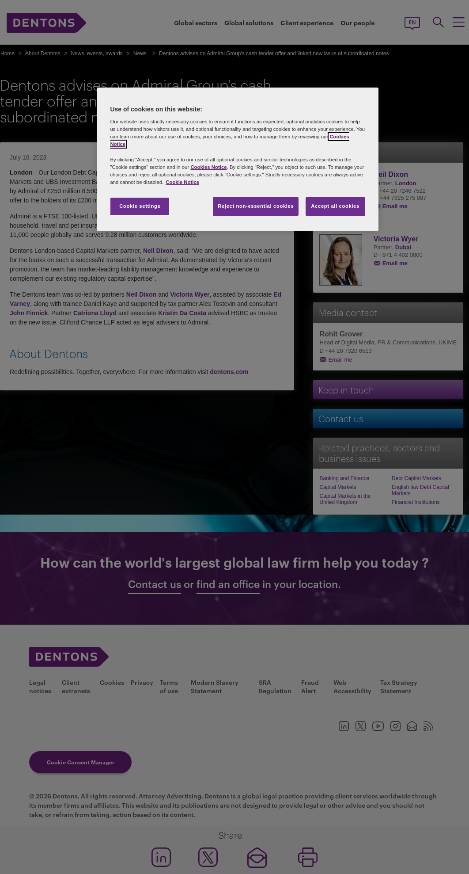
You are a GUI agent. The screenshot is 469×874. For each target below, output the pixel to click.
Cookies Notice (208, 167)
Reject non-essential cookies (256, 206)
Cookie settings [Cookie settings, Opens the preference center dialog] (139, 206)
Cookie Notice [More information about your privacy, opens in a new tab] (182, 182)
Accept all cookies (335, 206)
